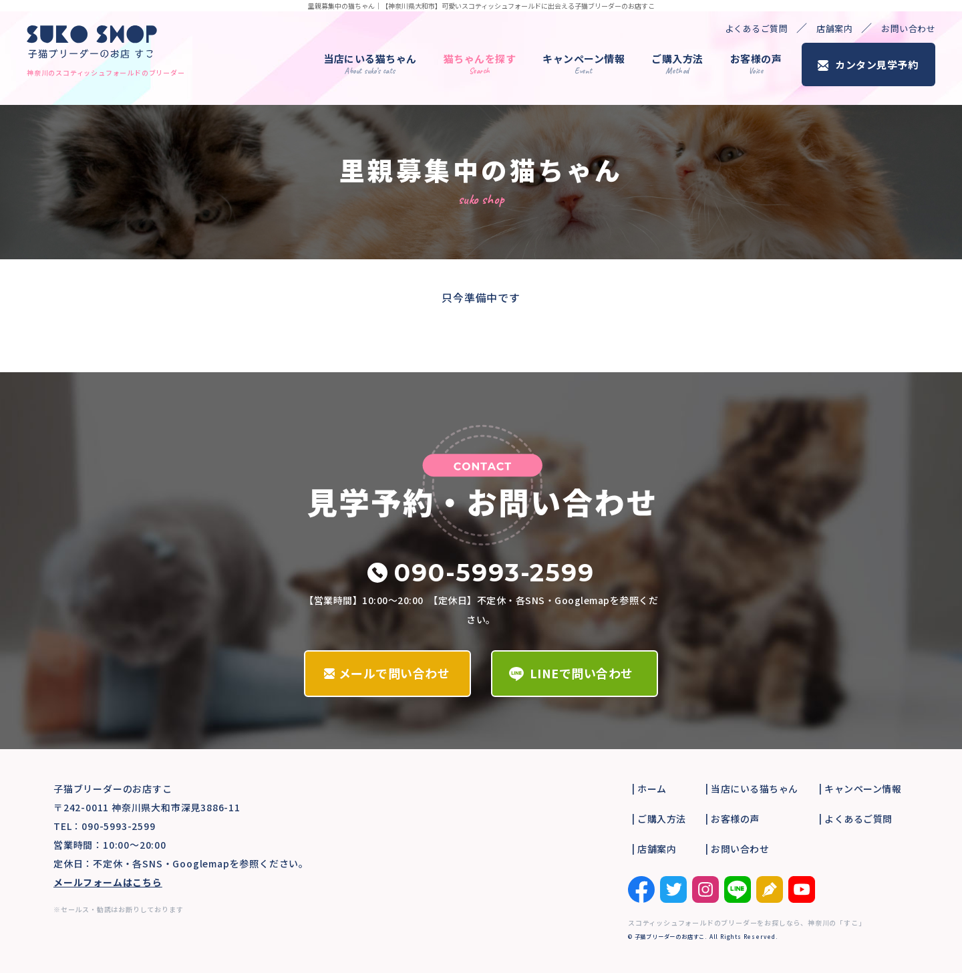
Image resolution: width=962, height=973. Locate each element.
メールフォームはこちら (107, 882)
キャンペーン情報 (583, 63)
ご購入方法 (677, 63)
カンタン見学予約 (876, 64)
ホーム (652, 788)
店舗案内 (834, 28)
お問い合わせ (908, 28)
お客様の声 (756, 63)
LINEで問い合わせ (581, 673)
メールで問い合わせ (394, 673)
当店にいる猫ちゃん (370, 63)
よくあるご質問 (756, 28)
